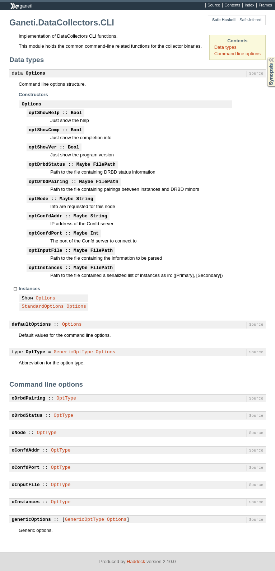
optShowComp (44, 130)
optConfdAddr (45, 216)
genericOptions (31, 519)
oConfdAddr (26, 450)
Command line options (237, 53)
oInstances (26, 502)
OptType (36, 352)
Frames (265, 5)
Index (249, 5)
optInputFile (45, 250)
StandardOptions (43, 306)
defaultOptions (31, 324)
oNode (19, 433)
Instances (29, 288)
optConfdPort (45, 233)
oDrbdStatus (27, 415)
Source (214, 5)
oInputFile (26, 485)
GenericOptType (73, 352)
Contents (232, 5)
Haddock (136, 561)
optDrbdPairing (48, 182)
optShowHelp (44, 113)
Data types (225, 47)
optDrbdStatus (47, 164)
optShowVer (43, 147)
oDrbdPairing (29, 398)
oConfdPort (26, 467)
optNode (38, 199)
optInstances (45, 268)
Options (36, 73)
